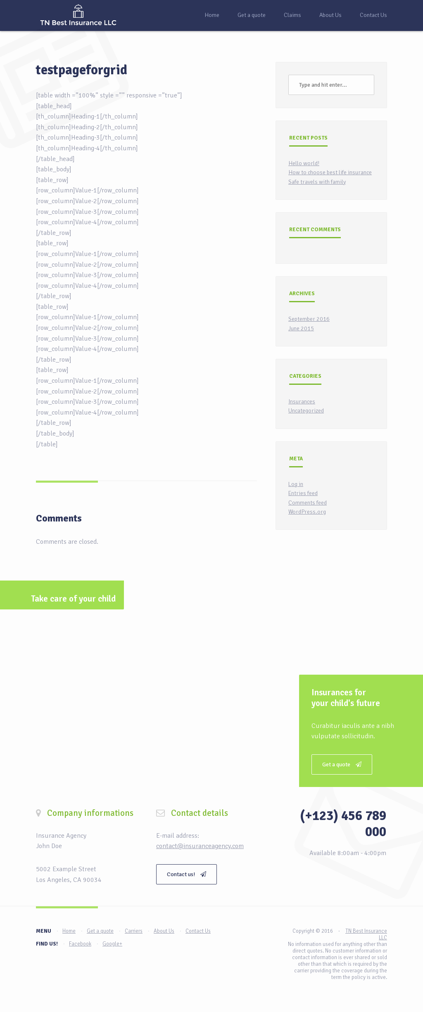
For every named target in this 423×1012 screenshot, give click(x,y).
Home (211, 15)
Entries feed (303, 493)
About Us (330, 15)
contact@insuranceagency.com (200, 846)
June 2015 (301, 328)
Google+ (112, 944)
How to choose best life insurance (330, 172)
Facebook (80, 944)
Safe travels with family (317, 181)
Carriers (134, 931)
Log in (295, 484)
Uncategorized (306, 410)
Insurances (301, 401)
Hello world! (303, 163)
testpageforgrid (81, 70)
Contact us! (186, 874)
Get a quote (252, 15)
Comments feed (307, 502)
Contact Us (373, 15)
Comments (59, 518)
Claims (292, 15)
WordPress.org (307, 511)
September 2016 (309, 318)
